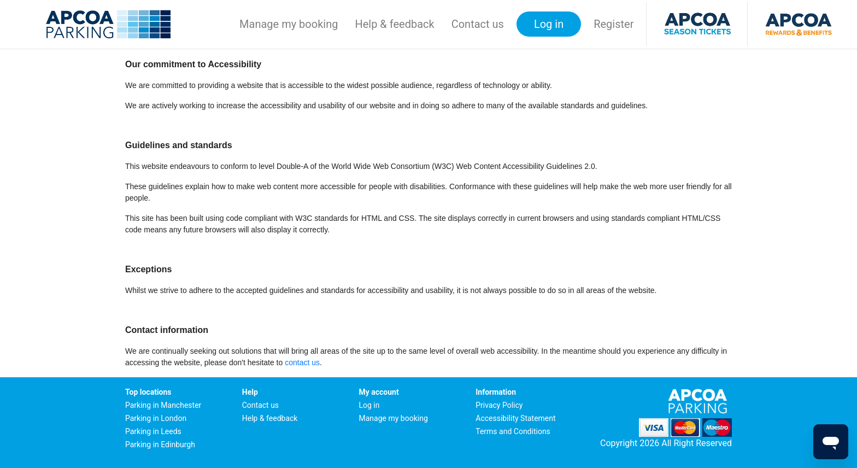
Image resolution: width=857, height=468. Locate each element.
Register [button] (613, 24)
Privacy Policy (499, 405)
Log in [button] (548, 24)
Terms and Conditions (513, 431)
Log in (369, 405)
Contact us (477, 24)
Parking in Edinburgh (160, 444)
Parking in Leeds (153, 431)
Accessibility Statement (515, 418)
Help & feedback (394, 24)
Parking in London (155, 418)
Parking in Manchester (163, 405)
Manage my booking (288, 24)
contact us (302, 362)
